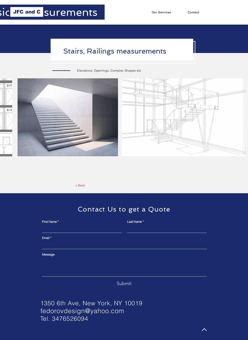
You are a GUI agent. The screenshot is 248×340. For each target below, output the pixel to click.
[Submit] (124, 283)
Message (48, 254)
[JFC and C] (26, 12)
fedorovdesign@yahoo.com (82, 311)
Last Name (134, 221)
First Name (49, 221)
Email (46, 237)
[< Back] (80, 185)
